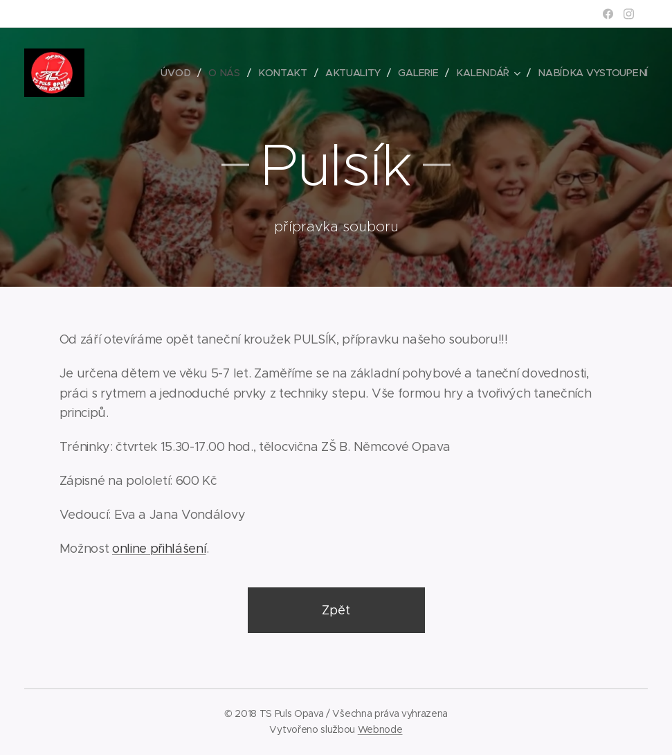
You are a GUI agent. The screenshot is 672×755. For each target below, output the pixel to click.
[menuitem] (182, 72)
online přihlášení (159, 548)
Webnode (380, 729)
